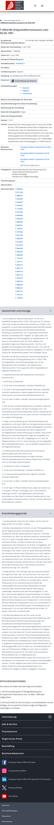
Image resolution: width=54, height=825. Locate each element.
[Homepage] (1, 20)
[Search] (35, 6)
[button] (27, 311)
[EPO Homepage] (15, 6)
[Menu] (42, 6)
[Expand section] (50, 717)
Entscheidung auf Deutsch (23, 81)
